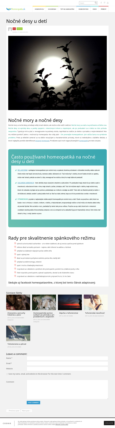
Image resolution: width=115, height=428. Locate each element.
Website (9, 369)
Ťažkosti (19, 28)
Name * (9, 358)
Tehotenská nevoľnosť (95, 313)
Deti (14, 28)
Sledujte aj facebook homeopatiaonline (30, 282)
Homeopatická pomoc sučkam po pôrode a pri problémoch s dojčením (43, 315)
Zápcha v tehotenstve (68, 313)
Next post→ (26, 411)
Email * (9, 363)
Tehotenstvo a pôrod (16, 344)
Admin (16, 32)
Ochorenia (52, 9)
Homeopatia (39, 9)
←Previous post (13, 411)
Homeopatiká (83, 9)
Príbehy (103, 9)
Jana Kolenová (99, 316)
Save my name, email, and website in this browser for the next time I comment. (40, 374)
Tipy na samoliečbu (67, 9)
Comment (10, 382)
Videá (95, 9)
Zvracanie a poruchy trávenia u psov (16, 314)
